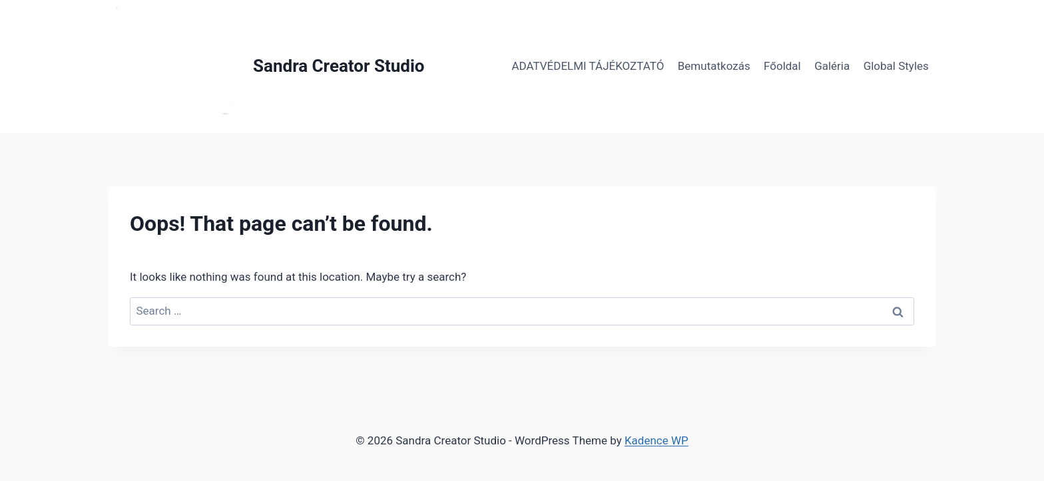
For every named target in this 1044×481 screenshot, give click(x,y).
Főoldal (782, 66)
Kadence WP (656, 440)
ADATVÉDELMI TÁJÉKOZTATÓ (587, 66)
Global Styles (896, 66)
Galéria (832, 66)
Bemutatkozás (714, 66)
